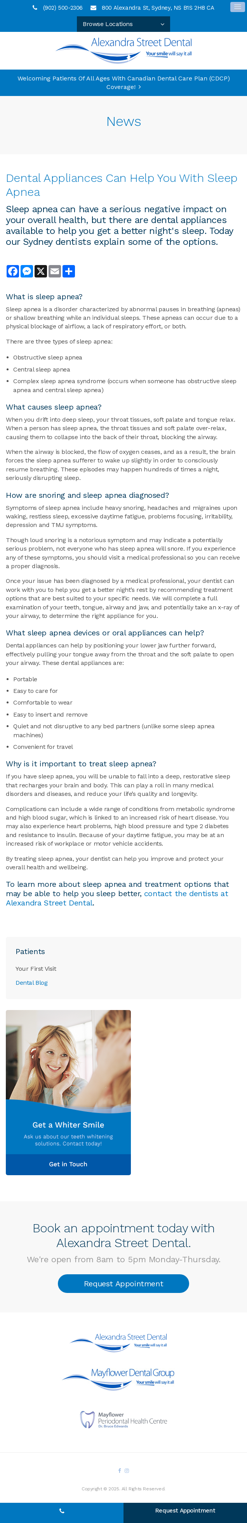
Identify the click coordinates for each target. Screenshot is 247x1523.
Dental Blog (32, 982)
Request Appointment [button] (123, 1283)
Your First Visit (36, 968)
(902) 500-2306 (63, 7)
